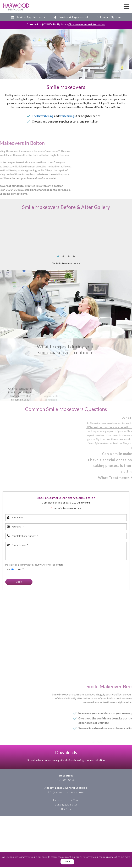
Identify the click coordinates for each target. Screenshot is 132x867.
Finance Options (109, 17)
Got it (67, 861)
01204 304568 (81, 502)
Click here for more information (86, 24)
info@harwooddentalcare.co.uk (66, 792)
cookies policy (106, 856)
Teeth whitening (42, 116)
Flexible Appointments (28, 17)
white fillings (67, 116)
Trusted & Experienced (71, 17)
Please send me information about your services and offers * (35, 564)
